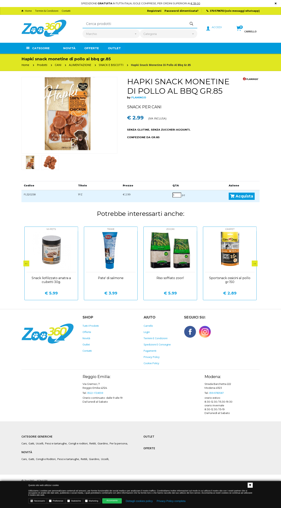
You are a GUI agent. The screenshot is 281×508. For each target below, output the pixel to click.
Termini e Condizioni (155, 338)
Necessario (37, 501)
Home (26, 10)
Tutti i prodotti (91, 325)
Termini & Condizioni (46, 10)
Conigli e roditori (78, 443)
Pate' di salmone (111, 278)
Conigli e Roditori (46, 459)
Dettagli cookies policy (139, 501)
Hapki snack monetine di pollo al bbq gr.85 (161, 65)
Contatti (66, 10)
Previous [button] (26, 263)
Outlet (114, 48)
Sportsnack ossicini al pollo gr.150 (229, 280)
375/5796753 (217, 10)
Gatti (31, 443)
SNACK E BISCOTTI (111, 65)
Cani (24, 443)
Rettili (92, 443)
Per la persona (118, 443)
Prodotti (42, 65)
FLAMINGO (138, 97)
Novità (69, 48)
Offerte (91, 48)
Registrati (154, 10)
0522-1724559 (95, 393)
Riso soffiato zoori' (170, 278)
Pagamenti (150, 350)
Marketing (91, 501)
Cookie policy (151, 363)
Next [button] (255, 263)
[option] (69, 115)
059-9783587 (216, 393)
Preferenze (56, 501)
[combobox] (111, 34)
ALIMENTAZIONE (80, 65)
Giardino (103, 443)
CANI (58, 65)
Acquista (241, 196)
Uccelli (39, 443)
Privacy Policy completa (171, 501)
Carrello (148, 325)
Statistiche (74, 501)
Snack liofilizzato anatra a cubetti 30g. (51, 280)
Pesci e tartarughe (56, 443)
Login (147, 332)
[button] (246, 32)
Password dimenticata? (181, 10)
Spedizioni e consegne (157, 344)
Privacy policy (152, 357)
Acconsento (111, 500)
